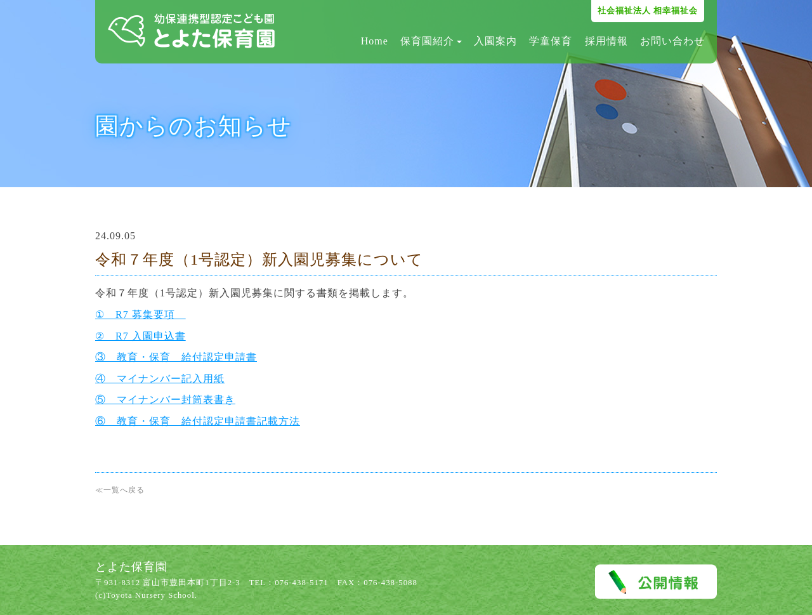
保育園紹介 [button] (431, 41)
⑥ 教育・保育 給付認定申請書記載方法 (197, 421)
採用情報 (606, 41)
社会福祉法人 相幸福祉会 (648, 10)
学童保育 (550, 41)
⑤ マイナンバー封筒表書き (165, 399)
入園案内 (495, 41)
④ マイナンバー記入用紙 (160, 378)
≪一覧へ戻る (120, 490)
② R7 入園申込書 (140, 336)
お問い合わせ (672, 41)
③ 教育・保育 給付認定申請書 (176, 357)
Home (374, 41)
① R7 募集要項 (140, 314)
